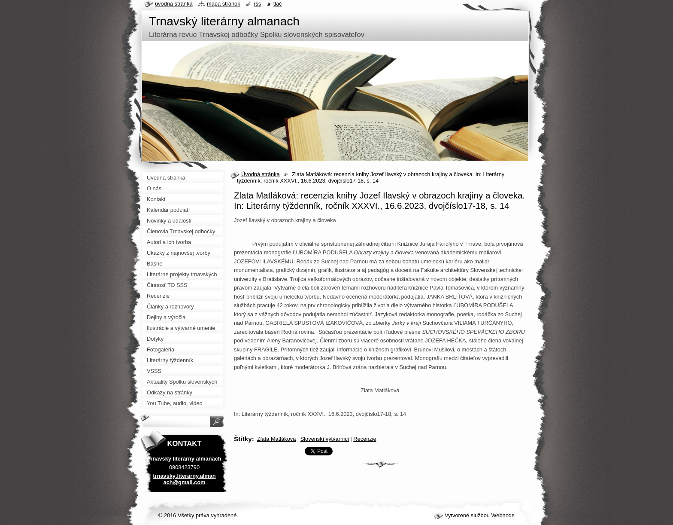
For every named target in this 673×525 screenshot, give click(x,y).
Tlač (277, 3)
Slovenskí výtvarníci (324, 439)
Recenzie (364, 439)
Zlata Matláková (276, 439)
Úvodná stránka (260, 174)
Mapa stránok (223, 3)
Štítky (243, 439)
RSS (257, 3)
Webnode (503, 515)
